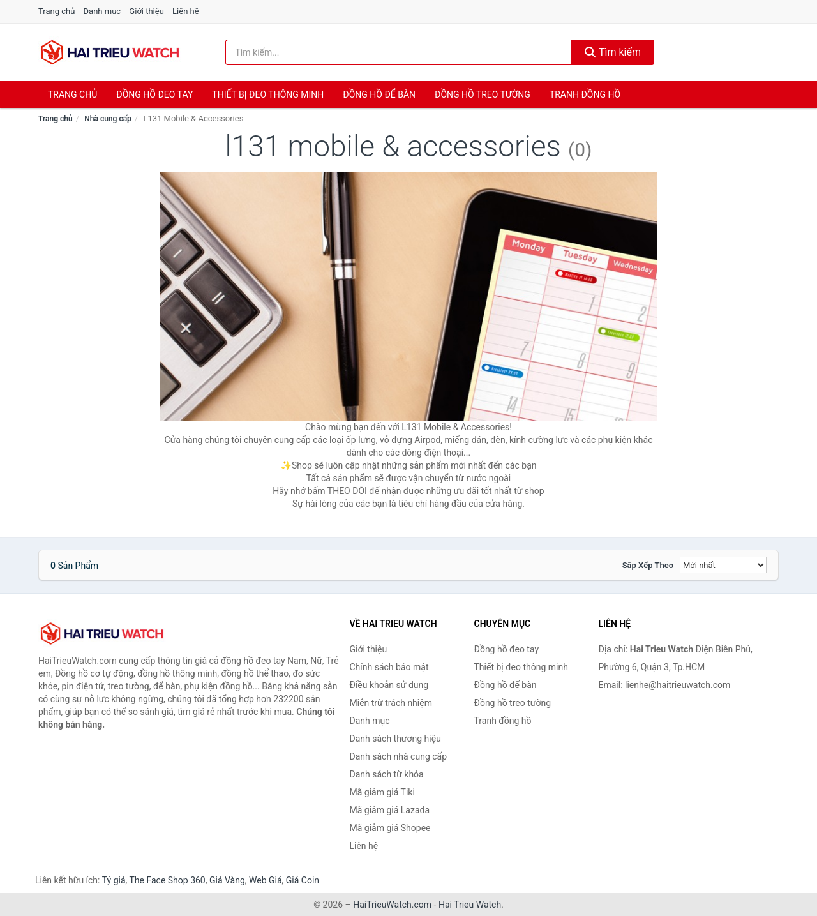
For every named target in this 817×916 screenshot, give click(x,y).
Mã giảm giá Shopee (390, 828)
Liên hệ (185, 11)
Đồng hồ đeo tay (154, 94)
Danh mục (102, 11)
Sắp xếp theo (647, 565)
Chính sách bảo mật (389, 667)
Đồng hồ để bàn (379, 94)
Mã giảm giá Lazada (390, 810)
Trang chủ (56, 11)
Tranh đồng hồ (585, 94)
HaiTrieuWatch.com (392, 904)
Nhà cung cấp (107, 118)
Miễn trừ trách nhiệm (391, 703)
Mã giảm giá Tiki (382, 792)
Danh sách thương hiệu (395, 738)
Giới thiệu (146, 11)
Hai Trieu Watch (469, 904)
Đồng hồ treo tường (482, 94)
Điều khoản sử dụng (389, 685)
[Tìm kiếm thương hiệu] (399, 52)
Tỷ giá (114, 880)
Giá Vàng (227, 880)
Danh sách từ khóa (387, 774)
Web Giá (265, 880)
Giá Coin (302, 880)
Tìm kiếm (613, 52)
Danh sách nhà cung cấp (398, 756)
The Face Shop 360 (167, 880)
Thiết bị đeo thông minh (268, 94)
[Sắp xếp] (723, 565)
